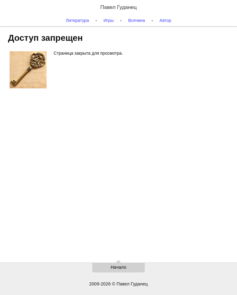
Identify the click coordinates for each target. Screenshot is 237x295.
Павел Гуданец (118, 7)
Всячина (136, 20)
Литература (77, 20)
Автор (165, 20)
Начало (119, 267)
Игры (108, 20)
